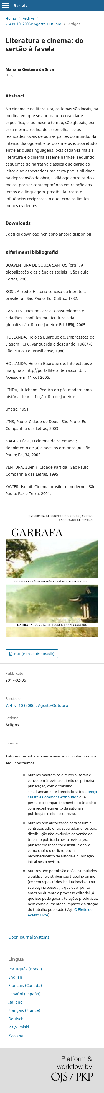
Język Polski (18, 1027)
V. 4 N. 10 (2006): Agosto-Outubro (33, 23)
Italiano (15, 1002)
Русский (15, 1035)
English (15, 977)
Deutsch (16, 1018)
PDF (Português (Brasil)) (33, 653)
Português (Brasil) (25, 968)
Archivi (28, 18)
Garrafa (21, 5)
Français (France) (24, 1010)
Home (11, 18)
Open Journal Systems (28, 937)
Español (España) (24, 993)
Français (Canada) (25, 985)
